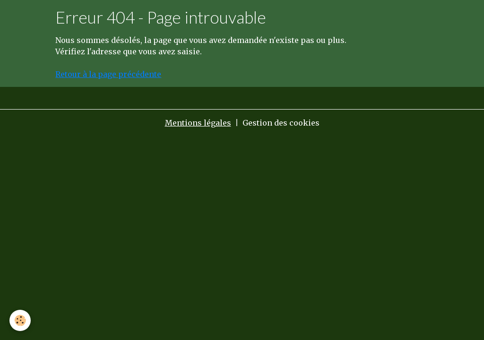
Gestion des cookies (281, 123)
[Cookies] (20, 320)
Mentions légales (198, 123)
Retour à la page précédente (108, 74)
